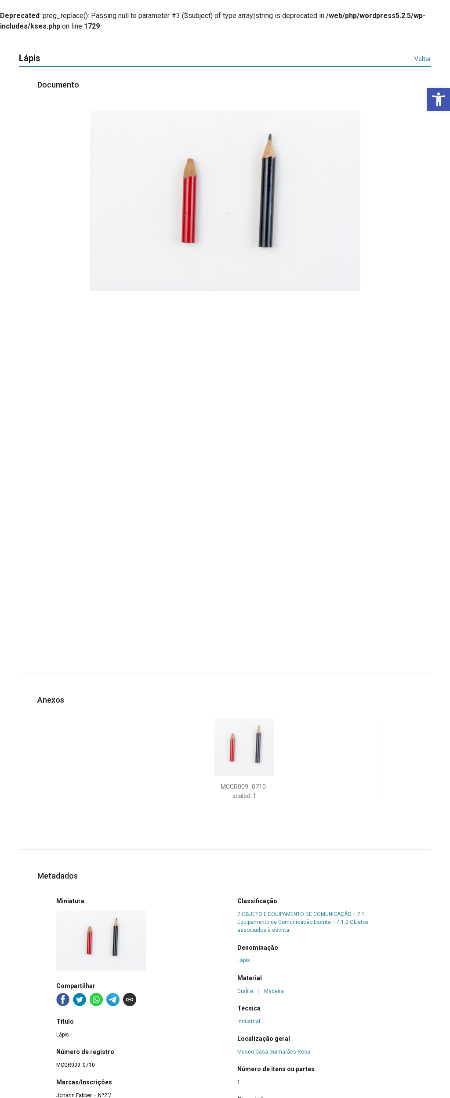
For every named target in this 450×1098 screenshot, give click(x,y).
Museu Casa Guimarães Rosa (273, 1052)
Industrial (248, 1021)
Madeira (274, 991)
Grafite (245, 991)
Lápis (243, 960)
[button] (438, 99)
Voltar (422, 58)
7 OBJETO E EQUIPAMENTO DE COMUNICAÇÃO (294, 914)
